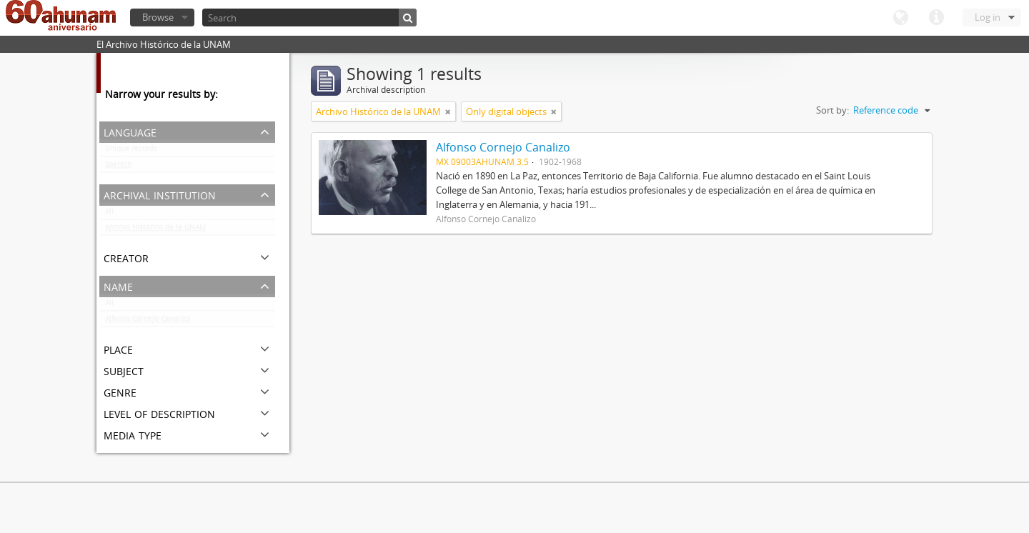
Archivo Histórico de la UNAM (155, 230)
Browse (158, 17)
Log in (987, 17)
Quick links (936, 18)
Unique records (131, 151)
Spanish (118, 167)
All (109, 214)
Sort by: (832, 110)
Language (900, 18)
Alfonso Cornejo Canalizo (147, 322)
